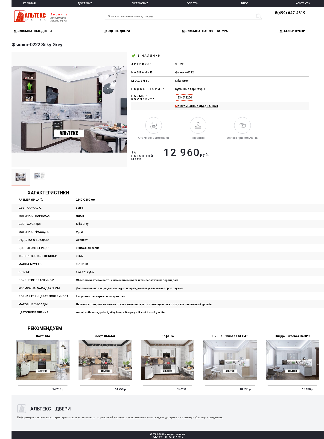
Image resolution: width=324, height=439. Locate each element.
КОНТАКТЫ (303, 3)
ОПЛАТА (192, 3)
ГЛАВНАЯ (29, 3)
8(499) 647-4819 (290, 12)
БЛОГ (244, 3)
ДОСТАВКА (85, 3)
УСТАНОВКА (140, 3)
